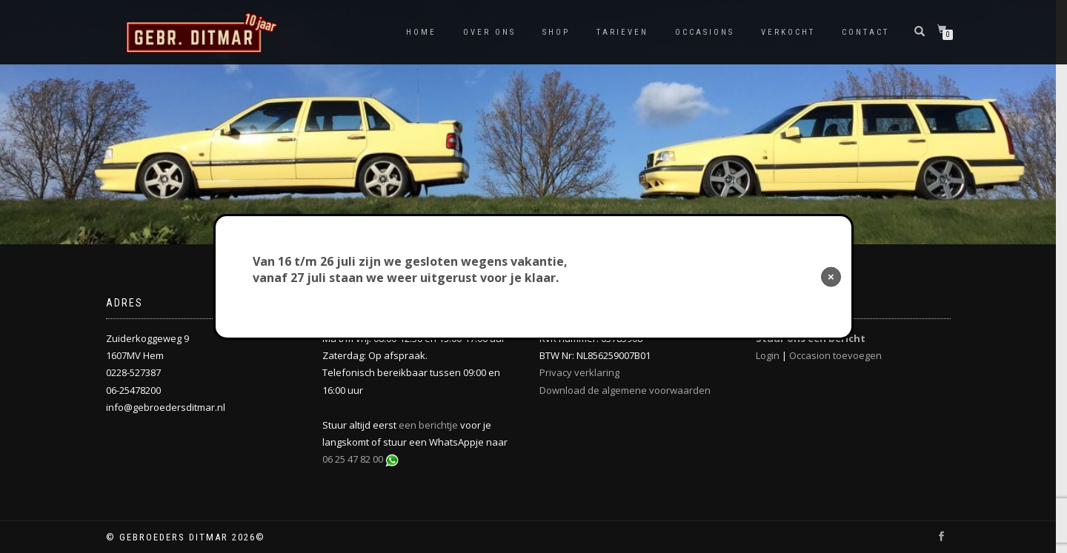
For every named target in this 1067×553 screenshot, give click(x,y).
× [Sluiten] (831, 276)
